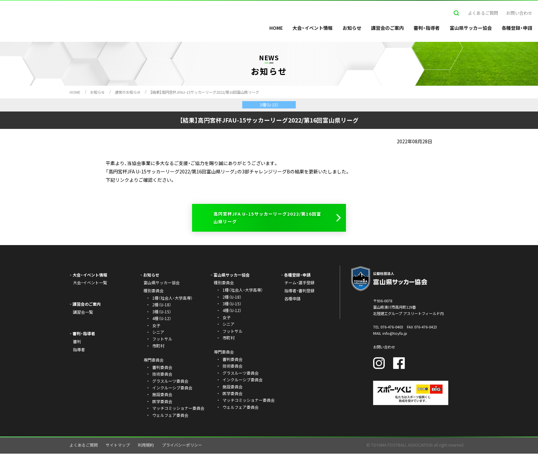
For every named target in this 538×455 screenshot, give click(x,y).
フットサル (162, 340)
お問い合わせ (519, 13)
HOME (276, 27)
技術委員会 (162, 375)
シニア (158, 333)
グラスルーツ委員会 (170, 382)
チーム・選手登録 (299, 284)
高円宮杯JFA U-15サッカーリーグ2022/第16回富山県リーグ (267, 218)
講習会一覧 (83, 313)
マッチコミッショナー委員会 (178, 409)
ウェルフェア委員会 (170, 416)
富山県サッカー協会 (471, 27)
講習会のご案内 (387, 27)
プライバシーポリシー (182, 446)
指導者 (79, 351)
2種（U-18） (161, 306)
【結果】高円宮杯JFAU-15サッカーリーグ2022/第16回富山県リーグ (204, 92)
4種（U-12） (161, 319)
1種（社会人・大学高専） (172, 299)
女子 (156, 326)
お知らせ (352, 27)
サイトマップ (118, 446)
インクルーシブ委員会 (172, 389)
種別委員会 (224, 284)
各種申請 (292, 300)
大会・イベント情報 (312, 27)
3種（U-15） (161, 313)
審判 (77, 343)
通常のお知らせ (128, 92)
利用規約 (146, 446)
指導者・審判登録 (299, 292)
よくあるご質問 (483, 13)
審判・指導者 (427, 27)
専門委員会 (224, 353)
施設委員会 (162, 396)
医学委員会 (162, 402)
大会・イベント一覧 (90, 284)
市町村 (158, 347)
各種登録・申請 (517, 27)
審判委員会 (162, 368)
